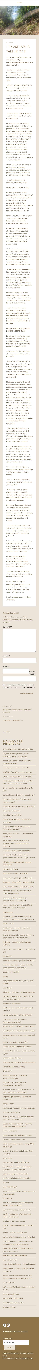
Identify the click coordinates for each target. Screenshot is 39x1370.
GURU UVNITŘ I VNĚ (10, 1260)
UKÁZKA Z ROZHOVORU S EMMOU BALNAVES (19, 992)
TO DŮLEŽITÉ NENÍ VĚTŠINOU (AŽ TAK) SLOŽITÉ (19, 1031)
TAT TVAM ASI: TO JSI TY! (11, 1112)
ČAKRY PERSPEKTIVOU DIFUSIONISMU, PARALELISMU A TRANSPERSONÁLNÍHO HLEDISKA (16, 843)
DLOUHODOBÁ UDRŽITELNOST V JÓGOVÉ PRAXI (18, 795)
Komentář (7, 627)
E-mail (6, 667)
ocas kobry (7, 988)
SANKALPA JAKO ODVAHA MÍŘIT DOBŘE (16, 768)
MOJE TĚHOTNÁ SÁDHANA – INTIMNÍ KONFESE (19, 1264)
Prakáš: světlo (8, 1104)
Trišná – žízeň (8, 923)
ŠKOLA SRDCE (7, 1071)
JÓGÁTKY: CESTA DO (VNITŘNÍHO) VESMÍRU (17, 1047)
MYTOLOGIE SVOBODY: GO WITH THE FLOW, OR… (19, 961)
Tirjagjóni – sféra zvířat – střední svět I (18, 882)
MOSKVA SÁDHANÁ (10, 1131)
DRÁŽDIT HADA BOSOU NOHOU (13, 1303)
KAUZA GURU (7, 1158)
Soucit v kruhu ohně (11, 972)
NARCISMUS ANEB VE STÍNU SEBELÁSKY (17, 1015)
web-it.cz (10, 1358)
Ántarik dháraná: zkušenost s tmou (17, 1135)
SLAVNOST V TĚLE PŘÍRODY (12, 1004)
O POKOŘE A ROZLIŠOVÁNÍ (12, 811)
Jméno (6, 656)
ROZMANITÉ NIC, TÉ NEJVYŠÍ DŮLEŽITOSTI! (17, 878)
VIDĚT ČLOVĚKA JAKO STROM (13, 1058)
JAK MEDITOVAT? (9, 1283)
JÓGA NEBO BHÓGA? (10, 1187)
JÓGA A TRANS (7, 1198)
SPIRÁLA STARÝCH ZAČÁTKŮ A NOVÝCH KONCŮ (19, 1026)
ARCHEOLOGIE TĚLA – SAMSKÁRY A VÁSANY (18, 749)
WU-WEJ (6, 1183)
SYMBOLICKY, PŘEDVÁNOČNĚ (13, 1298)
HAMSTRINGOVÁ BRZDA (11, 1294)
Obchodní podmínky (10, 1353)
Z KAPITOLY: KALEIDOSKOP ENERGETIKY (16, 851)
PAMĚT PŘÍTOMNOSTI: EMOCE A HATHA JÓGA (19, 1237)
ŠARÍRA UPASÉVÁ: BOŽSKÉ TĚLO (14, 1140)
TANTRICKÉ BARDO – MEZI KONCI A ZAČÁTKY (18, 806)
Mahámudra (8, 912)
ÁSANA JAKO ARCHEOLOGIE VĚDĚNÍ (15, 1255)
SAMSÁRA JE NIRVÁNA (10, 869)
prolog (5, 976)
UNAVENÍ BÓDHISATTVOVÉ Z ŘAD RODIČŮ (17, 776)
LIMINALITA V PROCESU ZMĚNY (14, 1067)
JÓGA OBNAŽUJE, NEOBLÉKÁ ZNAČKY (16, 1174)
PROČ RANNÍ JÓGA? (9, 1307)
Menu (19, 3)
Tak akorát (7, 956)
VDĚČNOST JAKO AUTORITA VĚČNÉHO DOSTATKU (19, 1062)
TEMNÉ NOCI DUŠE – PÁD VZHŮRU (15, 1042)
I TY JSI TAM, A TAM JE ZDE (12, 815)
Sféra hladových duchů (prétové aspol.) (18, 886)
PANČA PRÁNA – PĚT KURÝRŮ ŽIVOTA (16, 1162)
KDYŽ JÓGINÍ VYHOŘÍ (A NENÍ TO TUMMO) (17, 772)
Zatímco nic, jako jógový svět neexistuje (19, 1108)
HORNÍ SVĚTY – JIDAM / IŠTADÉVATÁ (15, 873)
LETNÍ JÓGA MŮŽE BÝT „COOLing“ (14, 1221)
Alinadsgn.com (27, 1358)
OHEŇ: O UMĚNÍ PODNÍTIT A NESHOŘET (17, 1178)
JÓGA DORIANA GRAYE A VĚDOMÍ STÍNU (16, 1210)
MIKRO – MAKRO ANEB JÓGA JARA (15, 1233)
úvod (7, 732)
